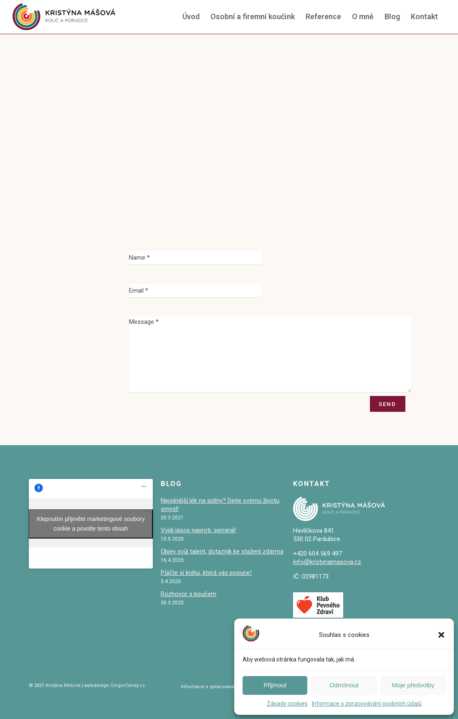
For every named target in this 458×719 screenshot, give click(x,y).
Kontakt (424, 16)
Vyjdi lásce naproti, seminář (198, 530)
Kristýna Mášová (62, 685)
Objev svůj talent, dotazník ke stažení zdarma (222, 551)
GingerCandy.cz (127, 685)
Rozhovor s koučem (188, 594)
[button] (441, 635)
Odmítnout (344, 685)
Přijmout (274, 685)
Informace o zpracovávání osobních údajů (367, 703)
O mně (363, 16)
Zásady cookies (287, 703)
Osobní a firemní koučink (252, 16)
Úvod (191, 16)
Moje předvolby (413, 685)
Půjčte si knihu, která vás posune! (206, 572)
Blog (392, 16)
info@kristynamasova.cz (327, 562)
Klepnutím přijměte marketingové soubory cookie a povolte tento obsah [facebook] (90, 524)
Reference (323, 16)
